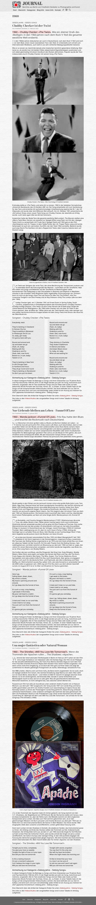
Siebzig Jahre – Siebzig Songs (24, 22)
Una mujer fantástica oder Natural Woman (39, 645)
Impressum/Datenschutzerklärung (25, 902)
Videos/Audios (30, 398)
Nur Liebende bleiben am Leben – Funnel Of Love (43, 410)
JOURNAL (32, 3)
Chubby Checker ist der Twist (31, 26)
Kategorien (31, 10)
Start (15, 10)
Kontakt (58, 10)
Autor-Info (49, 10)
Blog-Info (40, 10)
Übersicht (22, 10)
